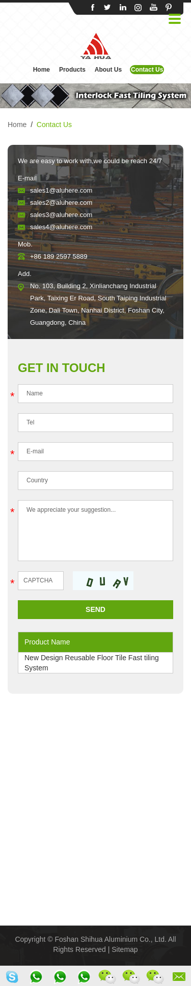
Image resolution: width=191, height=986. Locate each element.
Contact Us (147, 69)
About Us (108, 69)
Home (41, 69)
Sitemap (125, 949)
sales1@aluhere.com (61, 190)
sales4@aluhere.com (61, 227)
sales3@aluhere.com (61, 215)
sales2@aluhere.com (61, 202)
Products (72, 69)
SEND (95, 609)
